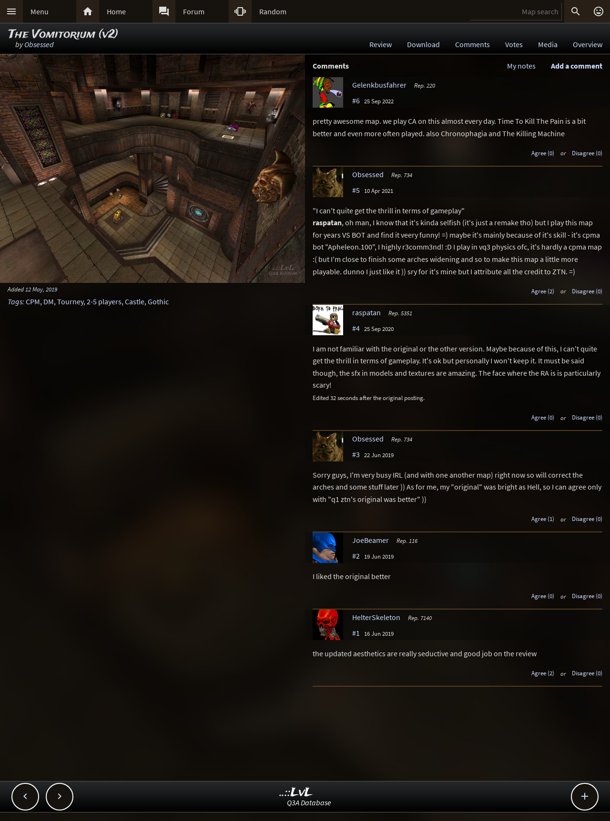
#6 (356, 100)
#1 (356, 633)
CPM (33, 301)
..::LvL (296, 792)
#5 (356, 190)
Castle (134, 301)
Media (548, 44)
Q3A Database (309, 802)
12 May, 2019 (41, 289)
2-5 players (104, 301)
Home (116, 11)
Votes (514, 44)
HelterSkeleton (376, 617)
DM (48, 301)
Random (272, 11)
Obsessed (39, 44)
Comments (472, 44)
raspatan (366, 312)
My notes (521, 65)
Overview (587, 44)
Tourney (70, 301)
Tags (15, 301)
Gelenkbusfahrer (379, 85)
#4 (356, 328)
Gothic (158, 301)
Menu (39, 11)
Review (380, 44)
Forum (193, 11)
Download (423, 44)
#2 (356, 556)
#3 (356, 454)
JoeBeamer (370, 540)
